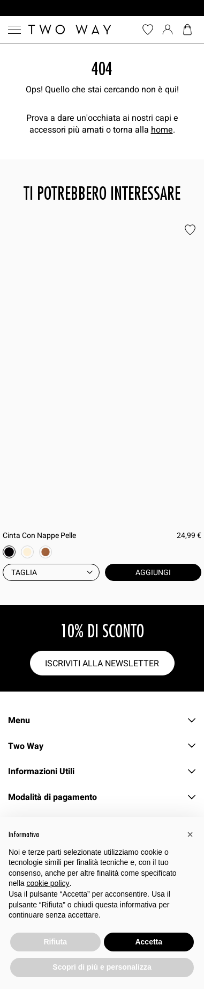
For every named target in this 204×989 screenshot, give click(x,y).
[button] (190, 834)
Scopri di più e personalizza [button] (101, 967)
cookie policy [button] (47, 883)
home (162, 129)
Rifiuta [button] (55, 941)
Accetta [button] (148, 941)
